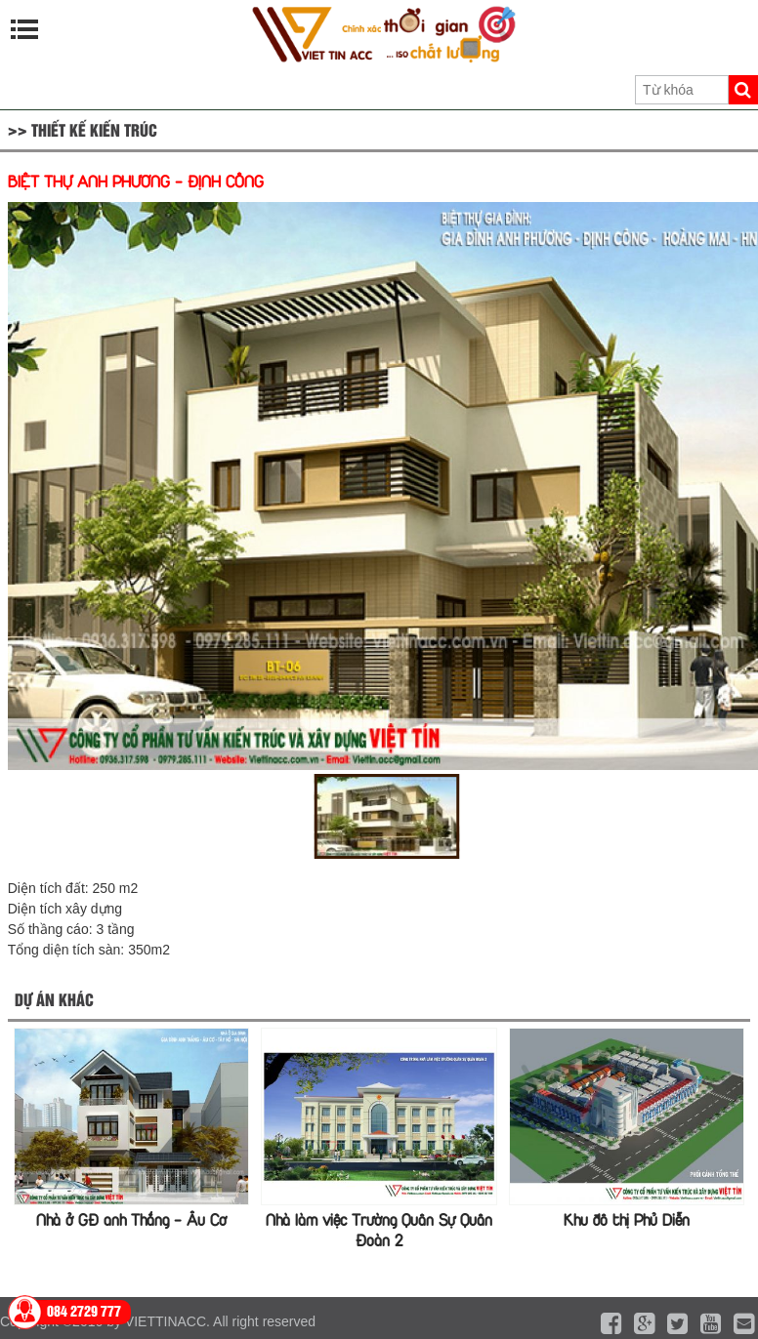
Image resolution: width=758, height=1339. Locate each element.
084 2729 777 (84, 1310)
